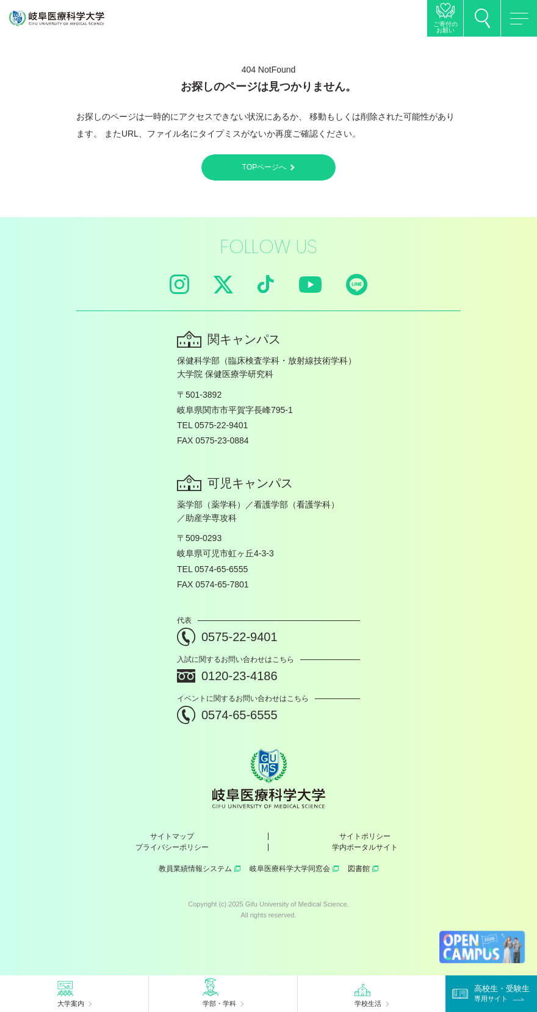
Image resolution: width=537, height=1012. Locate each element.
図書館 (363, 868)
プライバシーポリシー (172, 847)
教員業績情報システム (199, 868)
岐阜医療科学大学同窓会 (294, 868)
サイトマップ (172, 836)
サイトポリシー (365, 836)
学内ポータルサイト (365, 847)
